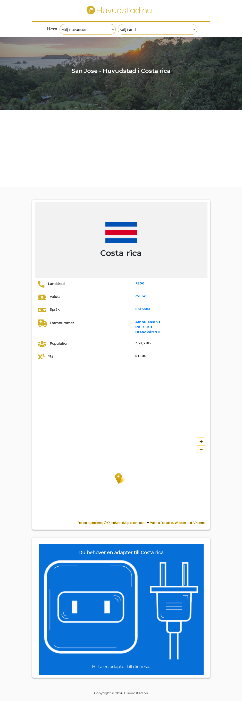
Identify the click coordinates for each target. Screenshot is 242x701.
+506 (140, 283)
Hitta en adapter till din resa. (121, 666)
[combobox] (88, 29)
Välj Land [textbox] (128, 30)
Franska (143, 309)
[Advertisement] (121, 148)
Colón (140, 296)
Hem (52, 29)
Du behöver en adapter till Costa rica (121, 553)
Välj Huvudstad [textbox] (75, 30)
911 (148, 322)
